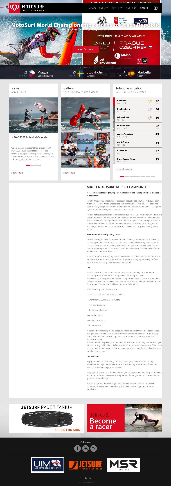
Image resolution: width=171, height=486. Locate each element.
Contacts (85, 478)
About (144, 8)
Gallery (131, 8)
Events (104, 8)
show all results (124, 169)
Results (117, 8)
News (92, 8)
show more (17, 173)
